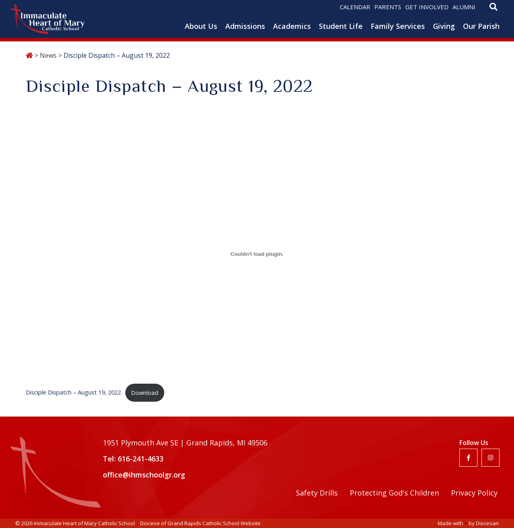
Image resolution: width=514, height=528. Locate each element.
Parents (387, 7)
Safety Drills (317, 493)
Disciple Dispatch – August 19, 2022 (73, 393)
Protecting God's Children (394, 493)
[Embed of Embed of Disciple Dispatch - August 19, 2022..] (257, 254)
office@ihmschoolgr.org (144, 474)
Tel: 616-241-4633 (133, 458)
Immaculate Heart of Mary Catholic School (84, 523)
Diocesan (487, 523)
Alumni (464, 7)
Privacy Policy (474, 493)
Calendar (355, 7)
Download (144, 393)
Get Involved (427, 7)
